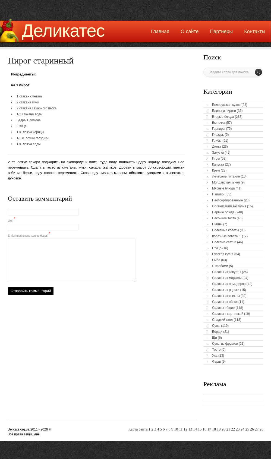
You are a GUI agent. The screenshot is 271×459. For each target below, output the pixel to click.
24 (242, 429)
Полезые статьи (224, 242)
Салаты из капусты (226, 272)
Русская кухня (222, 254)
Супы (216, 326)
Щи (214, 338)
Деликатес (63, 30)
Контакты (254, 31)
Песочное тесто (224, 218)
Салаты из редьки (225, 290)
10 (176, 429)
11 (180, 429)
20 (223, 429)
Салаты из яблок (225, 302)
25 (247, 429)
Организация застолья (229, 206)
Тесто (216, 350)
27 (257, 429)
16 (204, 429)
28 (261, 429)
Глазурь (218, 135)
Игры (216, 158)
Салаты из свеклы (226, 296)
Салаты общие (223, 308)
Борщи (217, 332)
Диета (216, 146)
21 (228, 429)
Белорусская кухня (226, 105)
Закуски (218, 152)
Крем (216, 170)
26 (252, 429)
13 (190, 429)
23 (238, 429)
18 (214, 429)
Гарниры (218, 129)
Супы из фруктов (225, 344)
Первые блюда (223, 212)
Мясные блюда (223, 188)
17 (209, 429)
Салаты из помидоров (228, 284)
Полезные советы (225, 230)
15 (200, 429)
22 (233, 429)
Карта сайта (138, 429)
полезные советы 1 (226, 236)
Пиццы (217, 224)
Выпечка (218, 123)
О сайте (189, 31)
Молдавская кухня (226, 182)
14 (195, 429)
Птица (216, 248)
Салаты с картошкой (227, 314)
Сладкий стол (222, 320)
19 (219, 429)
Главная (160, 31)
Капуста (218, 164)
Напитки (218, 194)
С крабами (220, 266)
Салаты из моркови (227, 278)
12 (185, 429)
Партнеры (221, 31)
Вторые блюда (223, 117)
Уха (215, 355)
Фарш (216, 361)
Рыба (216, 260)
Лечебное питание (226, 176)
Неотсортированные (227, 200)
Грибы (217, 141)
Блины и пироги (224, 111)
